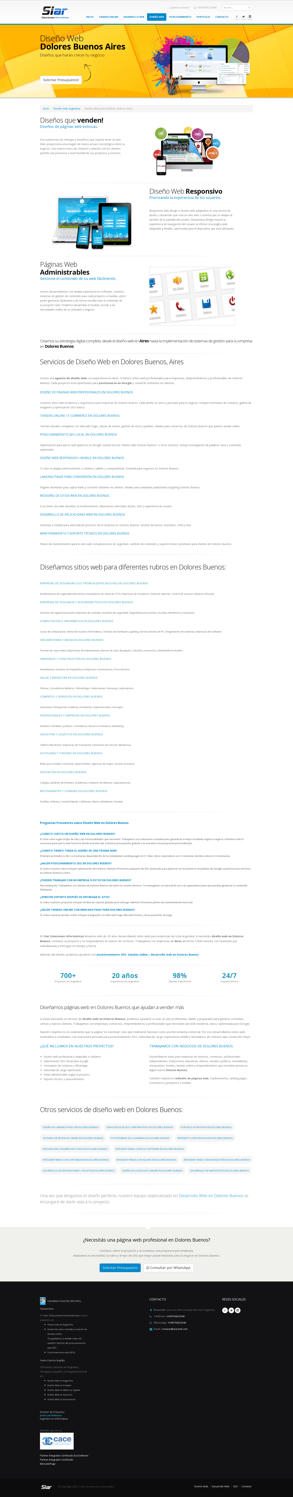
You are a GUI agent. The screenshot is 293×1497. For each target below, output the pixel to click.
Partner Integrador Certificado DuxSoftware (64, 1455)
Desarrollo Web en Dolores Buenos (211, 1195)
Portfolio (203, 17)
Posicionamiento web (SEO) (61, 1352)
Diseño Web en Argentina (60, 1380)
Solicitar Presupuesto (120, 1267)
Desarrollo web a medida (60, 1329)
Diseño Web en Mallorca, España (63, 1390)
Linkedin (250, 16)
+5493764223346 (175, 1316)
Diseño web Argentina (66, 108)
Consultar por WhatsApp (168, 1267)
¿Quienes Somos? (179, 7)
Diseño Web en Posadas (59, 1385)
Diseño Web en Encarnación (61, 1399)
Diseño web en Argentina (60, 1324)
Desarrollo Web (134, 17)
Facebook (237, 16)
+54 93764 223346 (205, 7)
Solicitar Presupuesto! (61, 80)
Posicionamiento (180, 17)
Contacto (221, 17)
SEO (235, 1486)
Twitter (243, 16)
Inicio (90, 17)
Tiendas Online (108, 17)
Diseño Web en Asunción (59, 1394)
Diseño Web (156, 17)
